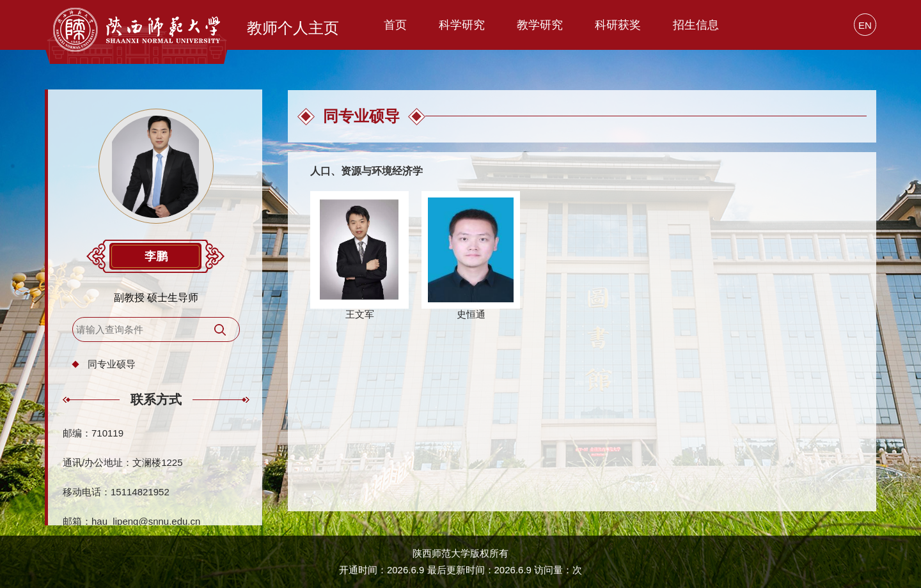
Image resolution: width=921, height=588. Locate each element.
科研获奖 (618, 25)
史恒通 (471, 314)
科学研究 (462, 25)
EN (865, 25)
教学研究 (540, 25)
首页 (395, 25)
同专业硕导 (112, 364)
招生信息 (696, 25)
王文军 (359, 314)
